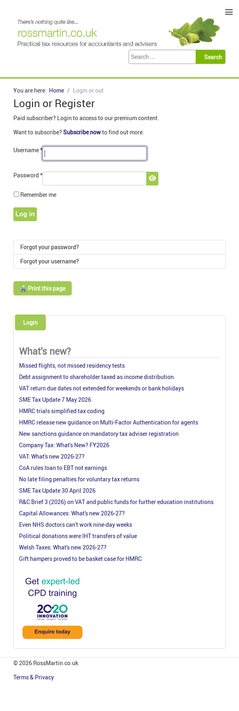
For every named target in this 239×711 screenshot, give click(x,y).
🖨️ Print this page (42, 288)
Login (30, 322)
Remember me (38, 194)
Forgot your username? (49, 261)
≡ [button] (229, 12)
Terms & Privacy (34, 677)
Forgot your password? (49, 247)
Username (28, 150)
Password (28, 175)
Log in (25, 214)
